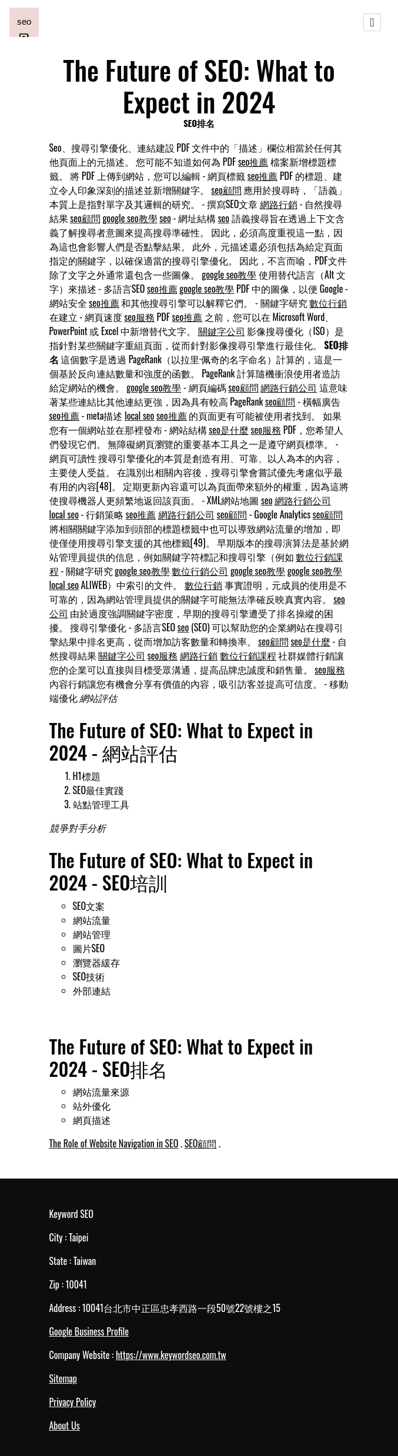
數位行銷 (328, 303)
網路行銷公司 (288, 387)
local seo (139, 416)
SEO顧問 (201, 1143)
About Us (64, 1425)
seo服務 (139, 317)
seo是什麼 (229, 430)
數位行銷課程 (248, 655)
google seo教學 (129, 218)
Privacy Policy (72, 1402)
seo (165, 218)
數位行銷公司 (200, 571)
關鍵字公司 (221, 331)
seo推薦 (253, 162)
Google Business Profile (89, 1331)
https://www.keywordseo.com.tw (171, 1355)
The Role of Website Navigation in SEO (114, 1143)
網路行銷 (278, 204)
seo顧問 (226, 190)
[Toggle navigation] (372, 22)
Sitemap (63, 1378)
